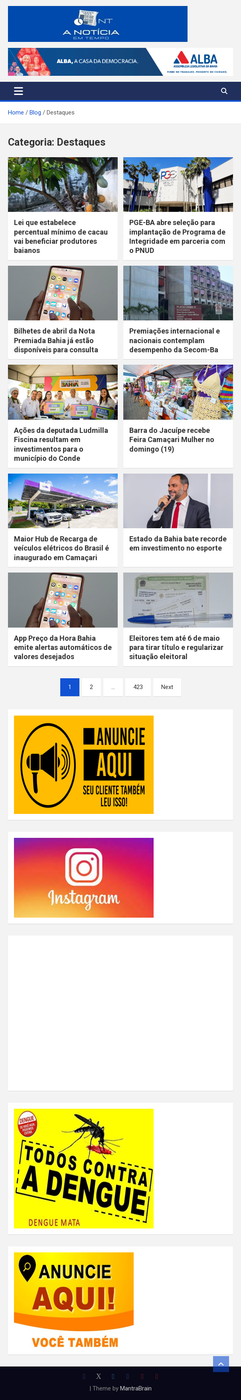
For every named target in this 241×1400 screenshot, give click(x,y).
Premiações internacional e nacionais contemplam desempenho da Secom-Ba (174, 340)
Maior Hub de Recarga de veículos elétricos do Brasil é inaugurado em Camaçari (61, 548)
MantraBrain (136, 1388)
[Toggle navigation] (18, 91)
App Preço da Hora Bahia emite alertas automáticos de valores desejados (63, 647)
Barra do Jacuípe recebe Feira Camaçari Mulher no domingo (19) (171, 439)
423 (138, 687)
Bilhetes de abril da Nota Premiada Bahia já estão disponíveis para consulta (56, 340)
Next (167, 687)
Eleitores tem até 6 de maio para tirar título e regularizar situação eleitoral (176, 647)
